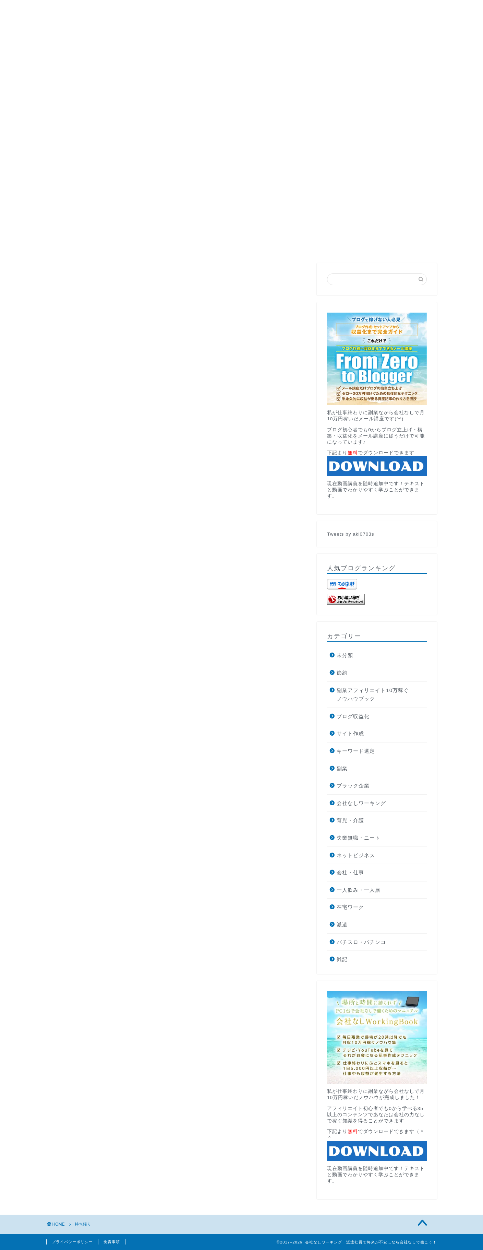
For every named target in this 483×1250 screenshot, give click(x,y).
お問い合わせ (202, 79)
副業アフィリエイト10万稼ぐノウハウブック (373, 694)
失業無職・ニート (359, 838)
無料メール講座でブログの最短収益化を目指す (241, 218)
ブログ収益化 (353, 716)
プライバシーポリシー (72, 1242)
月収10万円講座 (149, 79)
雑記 (342, 959)
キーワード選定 (356, 751)
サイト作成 (350, 733)
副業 (342, 768)
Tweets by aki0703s (350, 534)
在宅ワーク (350, 907)
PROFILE (101, 79)
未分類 (345, 655)
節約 (342, 673)
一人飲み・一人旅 (359, 890)
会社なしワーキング (361, 803)
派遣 (342, 924)
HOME (63, 79)
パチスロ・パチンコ (361, 942)
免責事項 (112, 1242)
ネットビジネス (356, 855)
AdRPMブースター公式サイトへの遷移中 (287, 79)
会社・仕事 (350, 872)
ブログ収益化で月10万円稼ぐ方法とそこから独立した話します (132, 95)
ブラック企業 (353, 785)
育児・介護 (350, 820)
